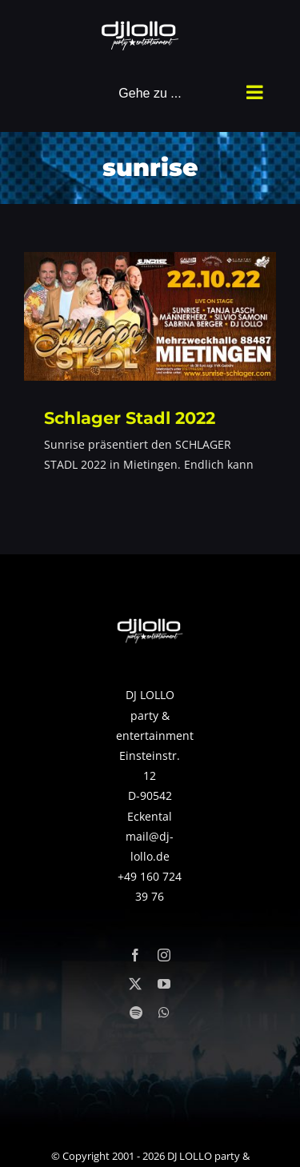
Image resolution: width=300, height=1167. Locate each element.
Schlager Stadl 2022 (129, 417)
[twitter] (135, 983)
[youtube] (164, 983)
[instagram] (164, 955)
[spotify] (136, 1012)
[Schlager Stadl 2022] (150, 316)
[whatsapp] (164, 1012)
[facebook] (135, 955)
